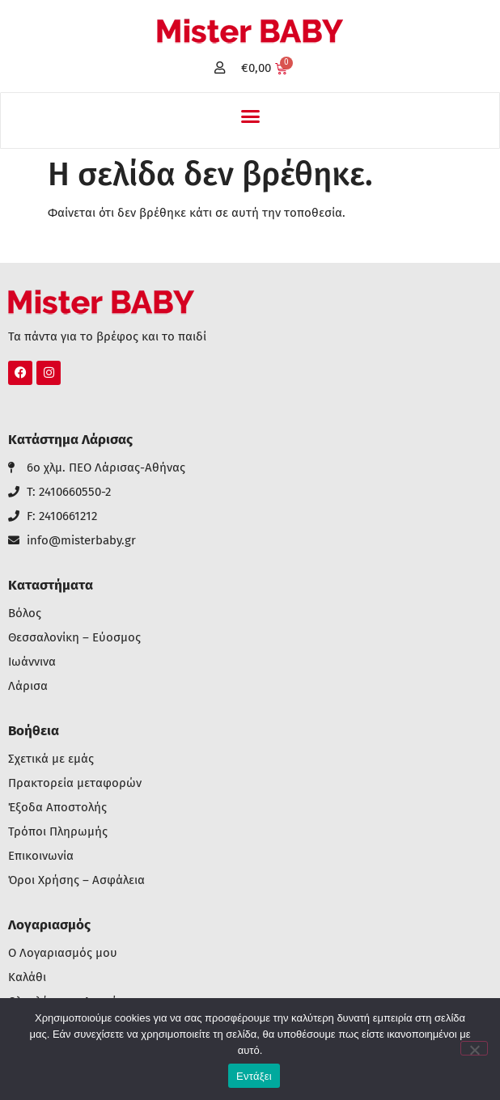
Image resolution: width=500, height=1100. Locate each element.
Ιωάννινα (32, 662)
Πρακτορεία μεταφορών (75, 783)
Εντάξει (254, 1076)
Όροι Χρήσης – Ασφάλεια (76, 880)
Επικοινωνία (41, 856)
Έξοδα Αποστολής (57, 808)
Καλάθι (27, 977)
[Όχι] (474, 1048)
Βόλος (24, 613)
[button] (250, 116)
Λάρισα (28, 686)
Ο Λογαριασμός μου (62, 953)
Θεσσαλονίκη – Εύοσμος (74, 638)
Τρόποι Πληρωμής (58, 832)
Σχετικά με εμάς (51, 759)
